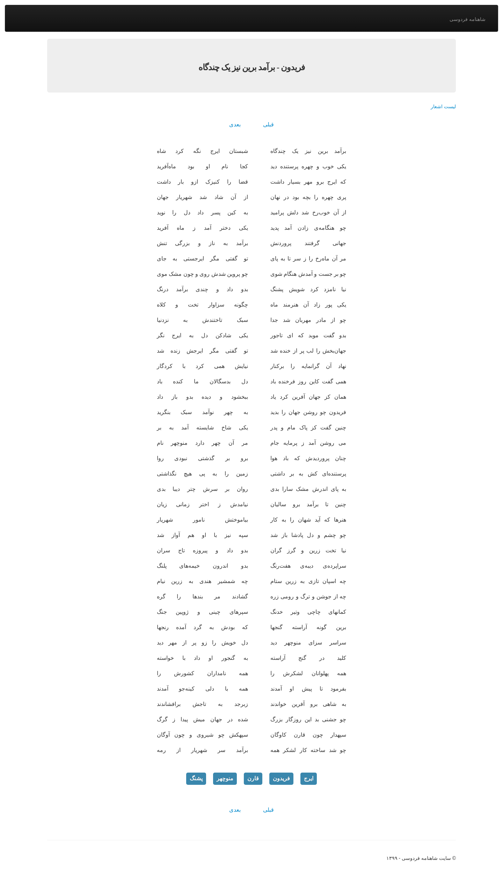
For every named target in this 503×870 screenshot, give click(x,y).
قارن (253, 778)
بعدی (235, 124)
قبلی (268, 124)
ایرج (308, 778)
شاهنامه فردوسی (468, 19)
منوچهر (225, 778)
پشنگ (196, 778)
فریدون (281, 778)
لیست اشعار (443, 106)
